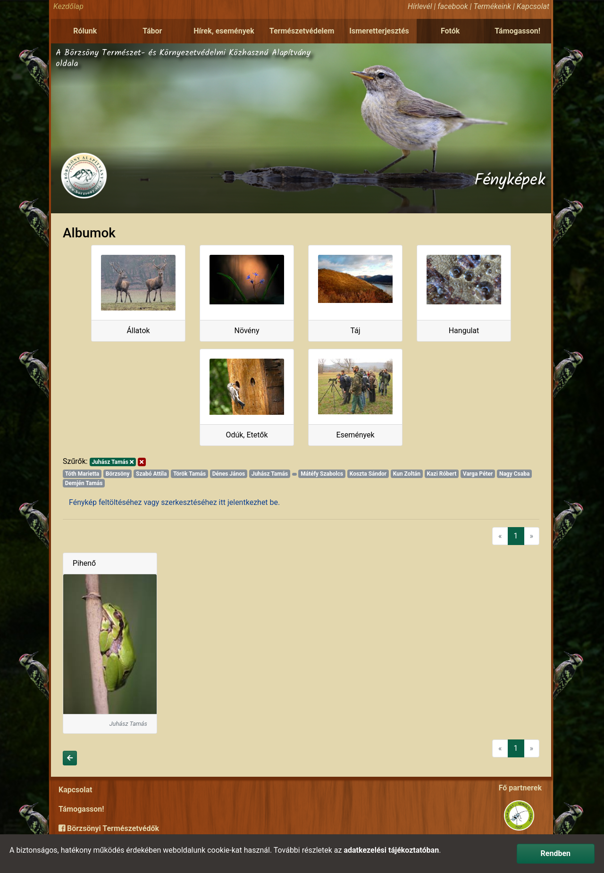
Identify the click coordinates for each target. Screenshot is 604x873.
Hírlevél (420, 6)
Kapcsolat (533, 6)
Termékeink (492, 6)
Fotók (450, 30)
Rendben (555, 853)
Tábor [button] (152, 30)
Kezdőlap (68, 6)
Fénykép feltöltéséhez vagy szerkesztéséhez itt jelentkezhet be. (174, 502)
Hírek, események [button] (223, 30)
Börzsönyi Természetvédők (109, 828)
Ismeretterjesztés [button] (379, 30)
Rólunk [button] (85, 30)
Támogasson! (517, 30)
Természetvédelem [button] (302, 30)
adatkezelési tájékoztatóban (391, 850)
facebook (452, 6)
